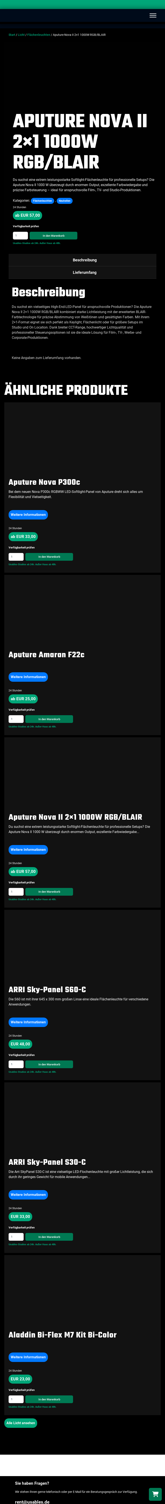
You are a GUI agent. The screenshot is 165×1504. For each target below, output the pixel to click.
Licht (21, 35)
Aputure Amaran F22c (47, 655)
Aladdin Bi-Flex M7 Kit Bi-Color (63, 1335)
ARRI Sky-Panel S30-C (47, 1163)
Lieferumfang (84, 272)
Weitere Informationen (28, 515)
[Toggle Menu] (153, 15)
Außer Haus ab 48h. (50, 243)
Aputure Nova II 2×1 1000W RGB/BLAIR (75, 818)
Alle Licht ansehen (20, 1423)
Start (12, 35)
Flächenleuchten (38, 35)
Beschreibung (85, 260)
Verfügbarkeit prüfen (26, 226)
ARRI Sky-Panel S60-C (47, 990)
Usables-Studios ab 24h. (26, 243)
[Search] (157, 5)
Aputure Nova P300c (44, 483)
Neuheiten (64, 200)
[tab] (82, 260)
